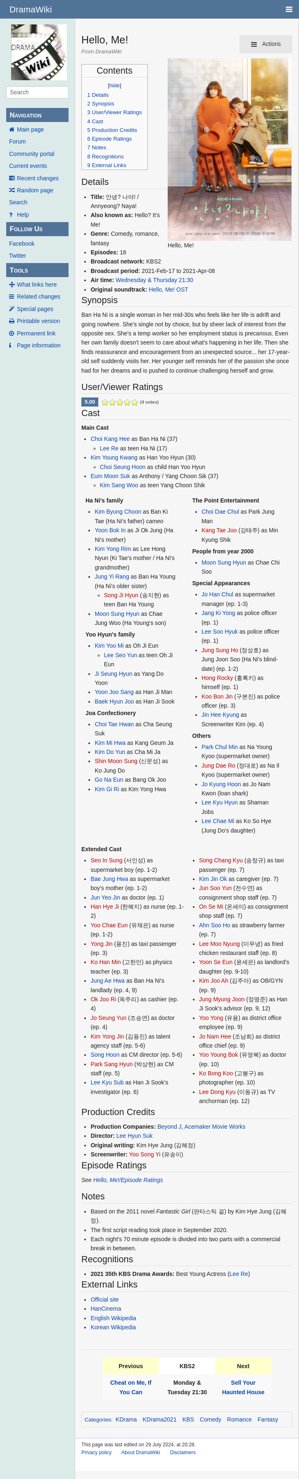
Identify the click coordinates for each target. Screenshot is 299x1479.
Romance (239, 1419)
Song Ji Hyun (121, 595)
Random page (35, 190)
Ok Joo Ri (103, 999)
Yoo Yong (211, 1018)
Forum (17, 141)
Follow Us (26, 229)
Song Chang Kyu (221, 860)
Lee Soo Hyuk (220, 631)
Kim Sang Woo (119, 485)
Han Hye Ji (104, 906)
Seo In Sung (106, 860)
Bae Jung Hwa (109, 879)
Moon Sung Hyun (117, 613)
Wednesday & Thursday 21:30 (154, 280)
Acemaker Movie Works (215, 1126)
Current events (28, 166)
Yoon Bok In (110, 530)
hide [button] (114, 85)
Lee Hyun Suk (134, 1135)
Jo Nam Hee (215, 1036)
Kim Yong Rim (113, 549)
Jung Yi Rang (112, 576)
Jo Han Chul (217, 594)
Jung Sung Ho (220, 650)
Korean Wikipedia (113, 1327)
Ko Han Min (105, 962)
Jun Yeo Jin (105, 897)
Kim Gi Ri (107, 789)
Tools (18, 270)
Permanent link (36, 333)
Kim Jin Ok (213, 879)
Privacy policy (96, 1452)
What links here (37, 284)
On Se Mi (211, 906)
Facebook (21, 243)
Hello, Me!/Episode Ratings (128, 1180)
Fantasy (268, 1419)
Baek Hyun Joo (114, 701)
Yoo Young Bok (218, 1054)
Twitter (17, 255)
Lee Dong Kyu (217, 1092)
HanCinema (105, 1308)
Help (23, 214)
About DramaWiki (140, 1452)
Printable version (38, 321)
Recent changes (38, 178)
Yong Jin (101, 944)
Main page (30, 129)
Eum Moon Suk (110, 476)
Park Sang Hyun (111, 1064)
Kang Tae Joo (219, 530)
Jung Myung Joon (222, 999)
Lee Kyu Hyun (220, 802)
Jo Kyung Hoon (221, 784)
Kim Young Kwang (114, 457)
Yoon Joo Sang (114, 692)
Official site (104, 1299)
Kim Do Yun (110, 752)
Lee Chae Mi (218, 821)
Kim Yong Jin (107, 1036)
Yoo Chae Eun (109, 925)
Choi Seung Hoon (123, 467)
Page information (39, 345)
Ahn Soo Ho (214, 925)
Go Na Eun (109, 779)
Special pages (35, 309)
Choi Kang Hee (110, 439)
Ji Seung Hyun (113, 673)
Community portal (32, 154)
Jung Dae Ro (218, 765)
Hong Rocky (217, 678)
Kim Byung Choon (118, 511)
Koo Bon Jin (217, 696)
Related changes (38, 296)
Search (18, 202)
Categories (98, 1420)
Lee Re (109, 448)
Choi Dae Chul (220, 511)
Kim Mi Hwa (110, 743)
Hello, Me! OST (168, 289)
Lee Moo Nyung (219, 944)
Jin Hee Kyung (220, 714)
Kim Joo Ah (213, 980)
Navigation (25, 115)
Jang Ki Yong (218, 613)
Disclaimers (183, 1452)
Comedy (210, 1419)
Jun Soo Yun (215, 888)
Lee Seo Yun (120, 655)
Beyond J (169, 1126)
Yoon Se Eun (216, 962)
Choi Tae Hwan (114, 724)
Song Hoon (104, 1054)
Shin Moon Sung (116, 761)
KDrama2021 (159, 1419)
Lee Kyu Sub (106, 1082)
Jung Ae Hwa (107, 980)
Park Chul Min (220, 747)
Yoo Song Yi (145, 1154)
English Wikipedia (113, 1318)
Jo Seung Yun (108, 1018)
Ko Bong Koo (216, 1073)
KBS (188, 1419)
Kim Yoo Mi (109, 645)
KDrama (126, 1419)
